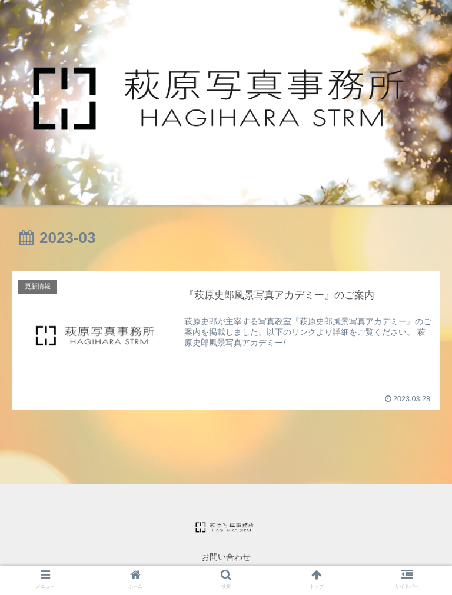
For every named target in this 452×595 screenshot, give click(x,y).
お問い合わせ (226, 556)
